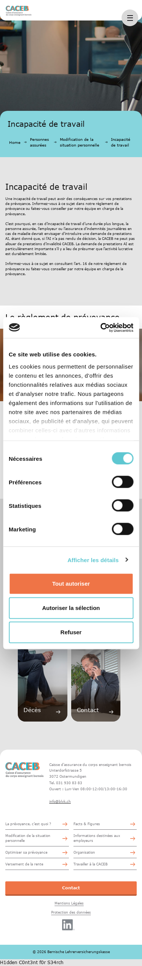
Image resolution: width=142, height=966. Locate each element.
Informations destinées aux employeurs (96, 838)
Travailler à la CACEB (90, 864)
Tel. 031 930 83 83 (65, 783)
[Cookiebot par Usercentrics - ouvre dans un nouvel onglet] (101, 328)
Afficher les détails (93, 559)
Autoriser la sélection (71, 608)
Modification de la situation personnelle (79, 142)
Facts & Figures (86, 824)
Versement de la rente (24, 864)
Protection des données (71, 912)
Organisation (84, 852)
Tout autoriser (71, 583)
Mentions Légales (69, 903)
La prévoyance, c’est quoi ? (28, 824)
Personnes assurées (39, 142)
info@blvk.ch (60, 801)
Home (14, 142)
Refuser (71, 632)
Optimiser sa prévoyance (26, 852)
